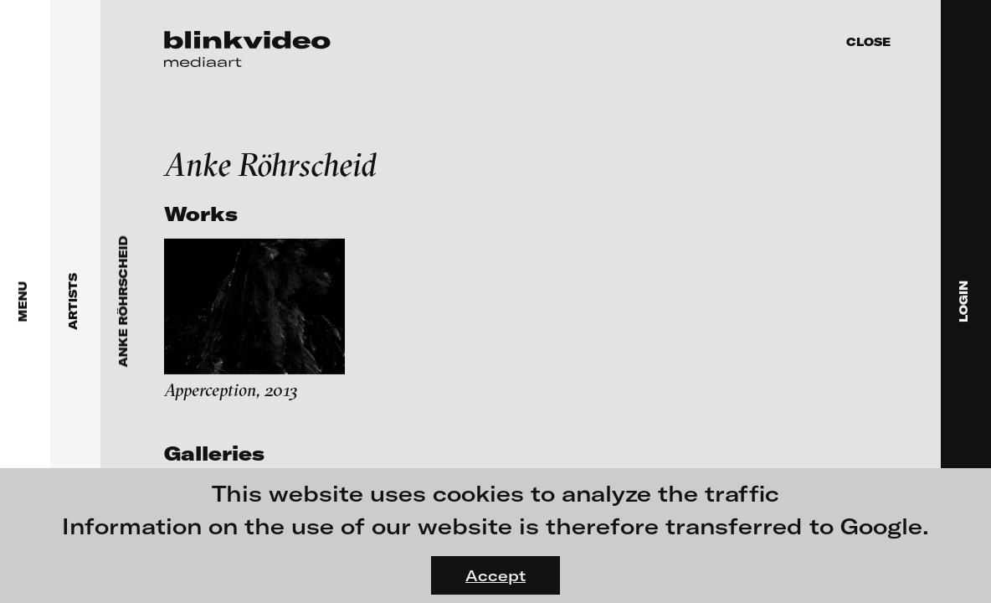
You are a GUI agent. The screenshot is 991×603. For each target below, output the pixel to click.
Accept (495, 575)
